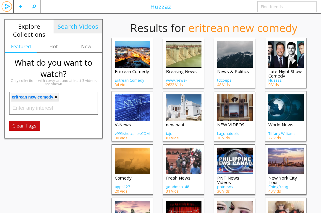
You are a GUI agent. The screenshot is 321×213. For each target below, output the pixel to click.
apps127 (122, 186)
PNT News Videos (228, 180)
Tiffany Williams (282, 133)
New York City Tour (282, 180)
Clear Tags (24, 125)
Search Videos (78, 26)
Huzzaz (160, 6)
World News (280, 125)
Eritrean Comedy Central (129, 82)
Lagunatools (228, 133)
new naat (175, 125)
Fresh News (178, 178)
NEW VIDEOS (230, 125)
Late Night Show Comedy (285, 73)
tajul (169, 133)
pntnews (225, 186)
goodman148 (177, 186)
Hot (53, 46)
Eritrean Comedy (132, 71)
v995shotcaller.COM (132, 133)
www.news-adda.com (176, 82)
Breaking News (181, 71)
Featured (21, 46)
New (86, 46)
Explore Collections (29, 30)
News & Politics (233, 71)
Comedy (123, 178)
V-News (123, 125)
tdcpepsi (225, 80)
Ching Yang (278, 186)
